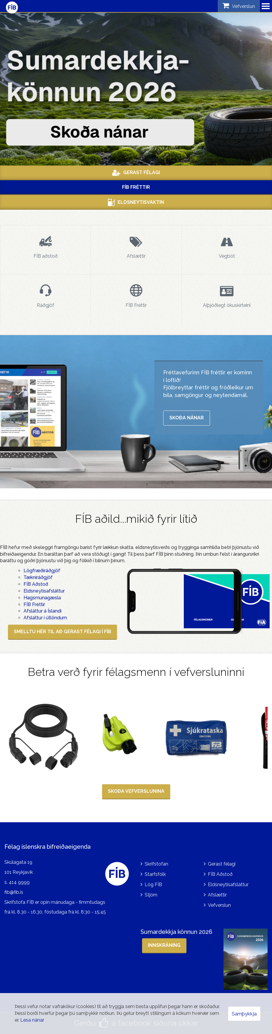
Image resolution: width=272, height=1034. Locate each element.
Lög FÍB (153, 884)
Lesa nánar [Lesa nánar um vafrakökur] (32, 1020)
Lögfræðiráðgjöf (42, 570)
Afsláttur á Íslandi (42, 611)
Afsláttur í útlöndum (45, 618)
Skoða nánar (186, 418)
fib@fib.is (13, 892)
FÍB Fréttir (136, 187)
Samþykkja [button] (244, 1014)
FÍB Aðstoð (36, 584)
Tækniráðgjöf (38, 577)
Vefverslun (219, 905)
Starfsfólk (155, 874)
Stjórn (151, 895)
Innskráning (164, 945)
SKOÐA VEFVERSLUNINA (136, 791)
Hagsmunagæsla (42, 597)
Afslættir (217, 895)
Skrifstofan (156, 864)
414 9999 (19, 882)
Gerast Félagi (136, 173)
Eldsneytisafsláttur (44, 591)
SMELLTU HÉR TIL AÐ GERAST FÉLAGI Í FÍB (62, 631)
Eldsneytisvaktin (136, 202)
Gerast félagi (222, 864)
